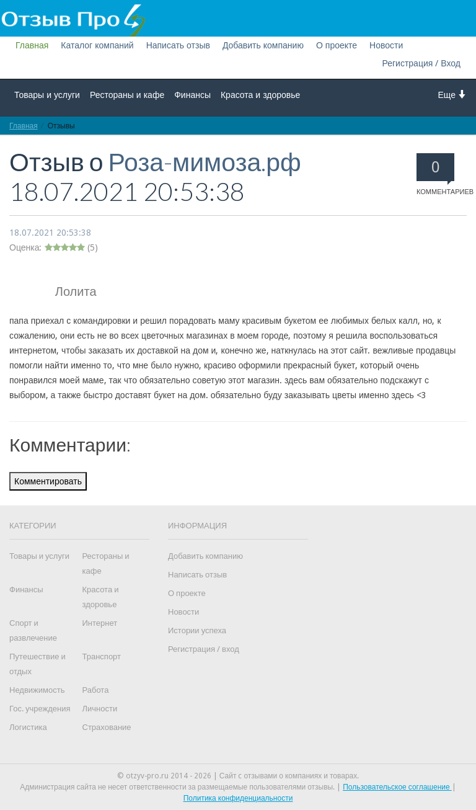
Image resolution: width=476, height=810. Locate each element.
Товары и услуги (47, 95)
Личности (100, 708)
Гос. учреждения (39, 708)
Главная (31, 45)
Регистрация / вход (203, 649)
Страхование (106, 727)
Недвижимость (36, 690)
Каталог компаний (97, 45)
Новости (386, 45)
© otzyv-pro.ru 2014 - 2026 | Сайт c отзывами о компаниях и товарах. (238, 776)
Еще (452, 94)
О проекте (336, 45)
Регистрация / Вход (421, 63)
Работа (95, 690)
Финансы (192, 95)
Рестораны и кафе (127, 95)
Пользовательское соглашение (397, 787)
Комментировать (48, 481)
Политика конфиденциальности (238, 798)
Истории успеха (197, 630)
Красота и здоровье (260, 95)
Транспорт (101, 656)
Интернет (100, 623)
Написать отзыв (178, 45)
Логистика (28, 727)
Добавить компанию (263, 45)
